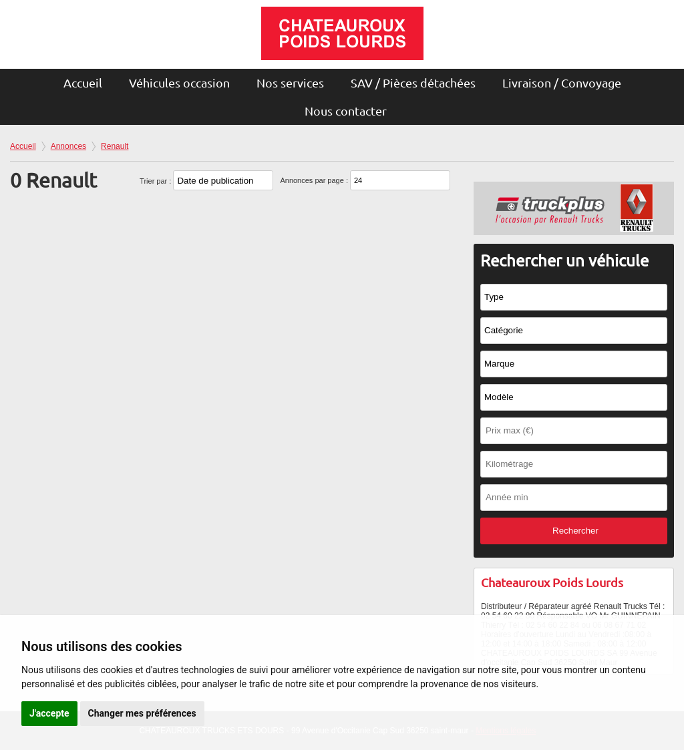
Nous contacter (346, 111)
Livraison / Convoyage (561, 82)
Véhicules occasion (179, 82)
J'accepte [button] (49, 713)
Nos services (290, 82)
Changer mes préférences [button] (142, 713)
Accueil (82, 82)
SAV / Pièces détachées (413, 82)
